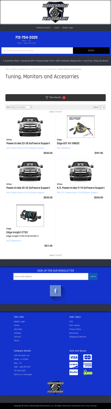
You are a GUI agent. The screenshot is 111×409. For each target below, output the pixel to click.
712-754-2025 (19, 370)
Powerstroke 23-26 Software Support (28, 143)
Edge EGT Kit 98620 (68, 143)
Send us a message (23, 374)
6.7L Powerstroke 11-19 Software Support (81, 188)
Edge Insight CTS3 (17, 232)
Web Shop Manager (89, 406)
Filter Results (55, 97)
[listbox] (21, 107)
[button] (55, 50)
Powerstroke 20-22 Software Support (28, 188)
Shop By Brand (101, 60)
